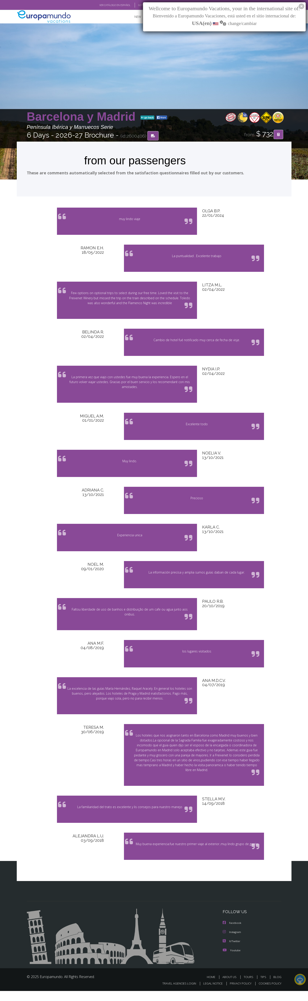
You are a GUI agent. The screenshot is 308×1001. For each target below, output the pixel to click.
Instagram (232, 942)
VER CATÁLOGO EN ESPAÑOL (104, 5)
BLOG (277, 987)
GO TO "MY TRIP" (140, 5)
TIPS (264, 987)
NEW (133, 17)
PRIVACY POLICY (238, 993)
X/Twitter (232, 951)
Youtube (232, 960)
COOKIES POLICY (269, 993)
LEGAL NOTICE (209, 993)
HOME (212, 987)
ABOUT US (230, 987)
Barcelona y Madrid (83, 116)
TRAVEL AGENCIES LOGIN (175, 993)
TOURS (249, 987)
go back (147, 117)
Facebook (232, 933)
